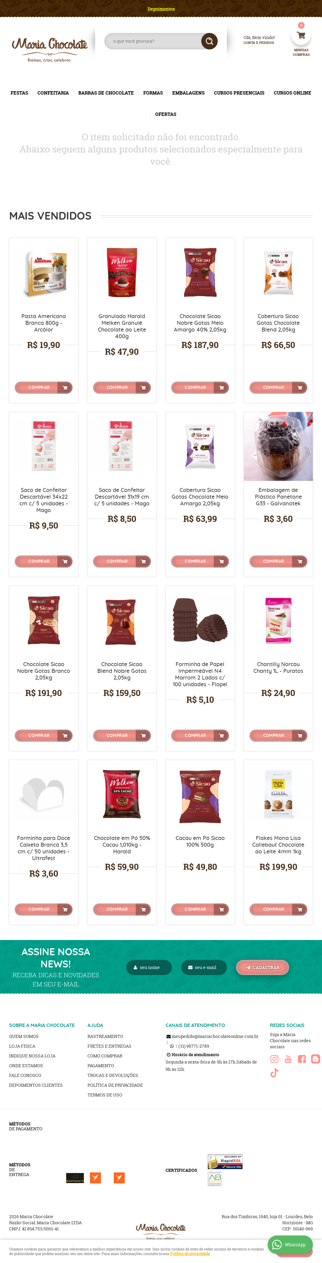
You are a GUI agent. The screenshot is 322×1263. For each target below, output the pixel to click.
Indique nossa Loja (32, 1056)
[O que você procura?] (209, 41)
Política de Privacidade (115, 1085)
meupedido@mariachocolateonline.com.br (215, 1036)
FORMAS (153, 93)
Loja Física (22, 1046)
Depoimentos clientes (36, 1085)
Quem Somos (24, 1036)
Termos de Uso (105, 1095)
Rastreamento (105, 1036)
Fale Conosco (25, 1075)
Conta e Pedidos (254, 43)
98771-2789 (193, 1046)
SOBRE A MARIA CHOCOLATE (42, 1025)
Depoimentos (161, 9)
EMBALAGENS (188, 93)
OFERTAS (165, 114)
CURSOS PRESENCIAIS (239, 93)
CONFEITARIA (53, 93)
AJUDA (95, 1025)
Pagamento (101, 1065)
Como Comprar (105, 1056)
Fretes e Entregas (109, 1046)
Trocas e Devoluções (113, 1075)
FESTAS (19, 93)
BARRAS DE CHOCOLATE (106, 93)
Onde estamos (26, 1065)
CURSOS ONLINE (292, 93)
